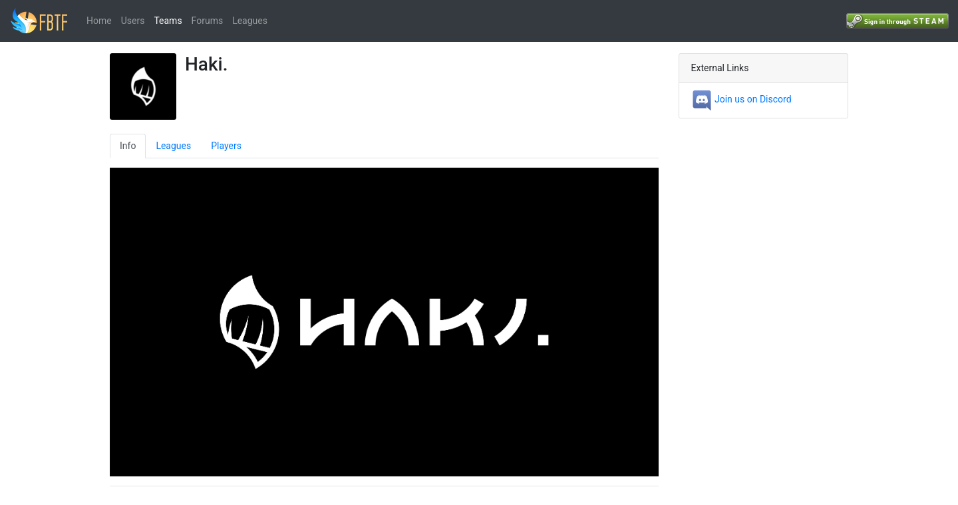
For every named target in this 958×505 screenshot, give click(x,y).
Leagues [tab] (173, 145)
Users (133, 20)
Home (99, 20)
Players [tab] (226, 145)
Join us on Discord (741, 99)
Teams (168, 20)
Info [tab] (128, 145)
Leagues (249, 20)
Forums (208, 20)
